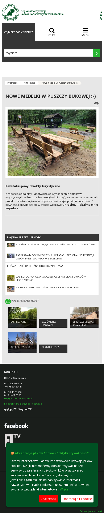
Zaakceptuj (49, 499)
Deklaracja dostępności (91, 511)
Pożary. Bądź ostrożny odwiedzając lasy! (35, 265)
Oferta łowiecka (20, 347)
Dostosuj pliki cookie (77, 499)
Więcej (64, 489)
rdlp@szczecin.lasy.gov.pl (18, 398)
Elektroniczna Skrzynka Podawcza (23, 403)
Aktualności (29, 82)
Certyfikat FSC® (50, 347)
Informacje (12, 82)
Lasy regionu (18, 321)
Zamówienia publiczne (49, 323)
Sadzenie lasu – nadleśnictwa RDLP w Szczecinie (47, 287)
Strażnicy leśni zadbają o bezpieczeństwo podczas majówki (55, 244)
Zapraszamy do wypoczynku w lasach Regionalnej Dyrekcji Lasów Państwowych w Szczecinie (55, 257)
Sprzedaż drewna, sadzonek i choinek (83, 324)
